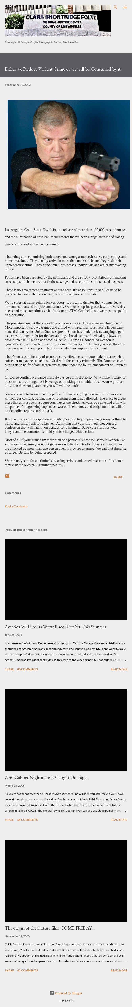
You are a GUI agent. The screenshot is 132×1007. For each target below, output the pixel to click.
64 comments (27, 819)
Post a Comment (16, 506)
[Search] (115, 7)
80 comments (27, 669)
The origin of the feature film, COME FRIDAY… (50, 928)
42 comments (27, 970)
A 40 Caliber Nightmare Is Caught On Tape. (46, 777)
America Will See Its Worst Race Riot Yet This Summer (55, 627)
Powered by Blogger (66, 993)
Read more (119, 669)
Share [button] (117, 477)
